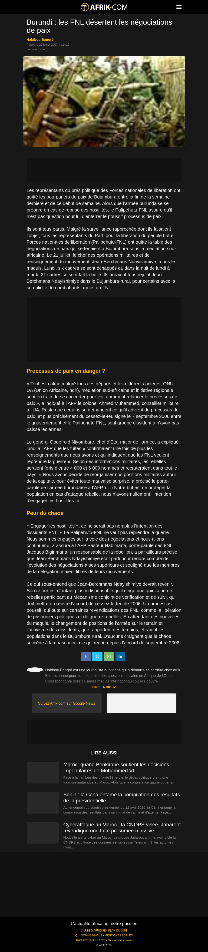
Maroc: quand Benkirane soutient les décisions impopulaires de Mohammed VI (116, 768)
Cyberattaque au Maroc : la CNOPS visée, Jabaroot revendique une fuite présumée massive (122, 828)
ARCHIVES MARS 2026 (90, 940)
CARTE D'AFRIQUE (93, 930)
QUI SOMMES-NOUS (88, 935)
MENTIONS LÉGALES (119, 935)
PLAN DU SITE (117, 930)
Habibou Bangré (40, 39)
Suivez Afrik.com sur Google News (66, 703)
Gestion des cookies (120, 940)
